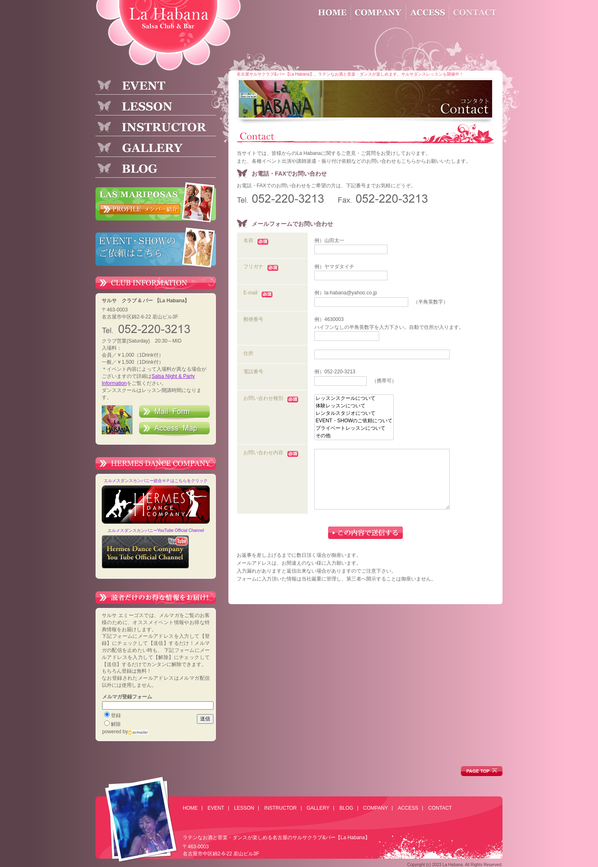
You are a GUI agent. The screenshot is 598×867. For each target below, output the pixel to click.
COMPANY (375, 808)
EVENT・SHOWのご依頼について (354, 421)
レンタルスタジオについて (354, 413)
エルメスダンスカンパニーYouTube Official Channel (156, 530)
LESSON (244, 808)
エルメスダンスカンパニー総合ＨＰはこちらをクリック (156, 480)
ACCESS (408, 808)
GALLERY (317, 808)
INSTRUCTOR (280, 808)
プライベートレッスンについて (354, 428)
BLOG (346, 808)
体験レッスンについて (354, 406)
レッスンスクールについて (354, 398)
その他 (354, 436)
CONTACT (440, 808)
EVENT (216, 808)
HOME (190, 808)
